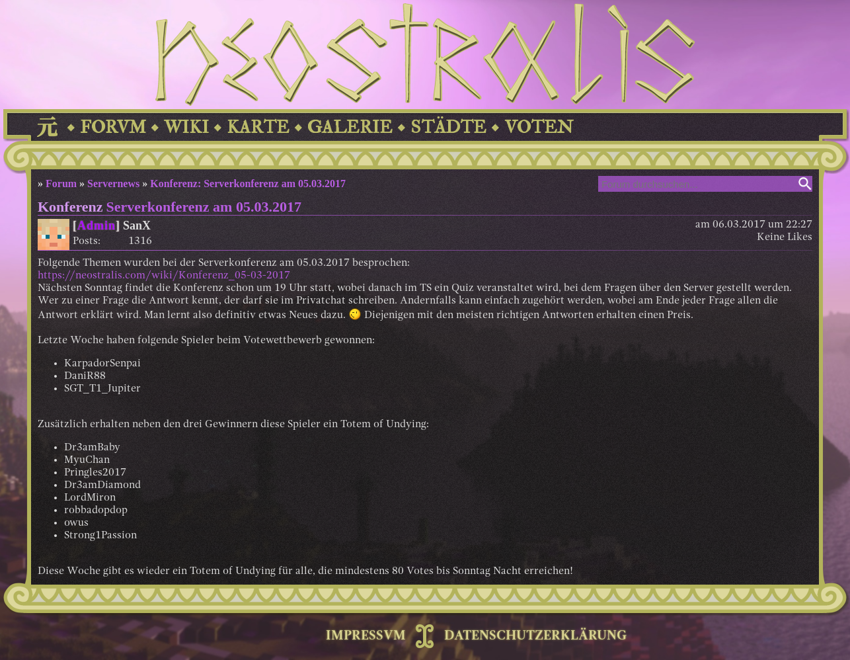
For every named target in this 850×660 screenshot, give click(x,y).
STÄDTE (448, 127)
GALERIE (350, 127)
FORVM (113, 127)
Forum (61, 183)
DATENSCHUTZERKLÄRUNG (535, 636)
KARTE (258, 127)
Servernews (113, 183)
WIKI (186, 127)
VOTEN (538, 127)
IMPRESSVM (366, 636)
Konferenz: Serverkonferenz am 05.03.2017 (248, 183)
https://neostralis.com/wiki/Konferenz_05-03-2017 (164, 275)
